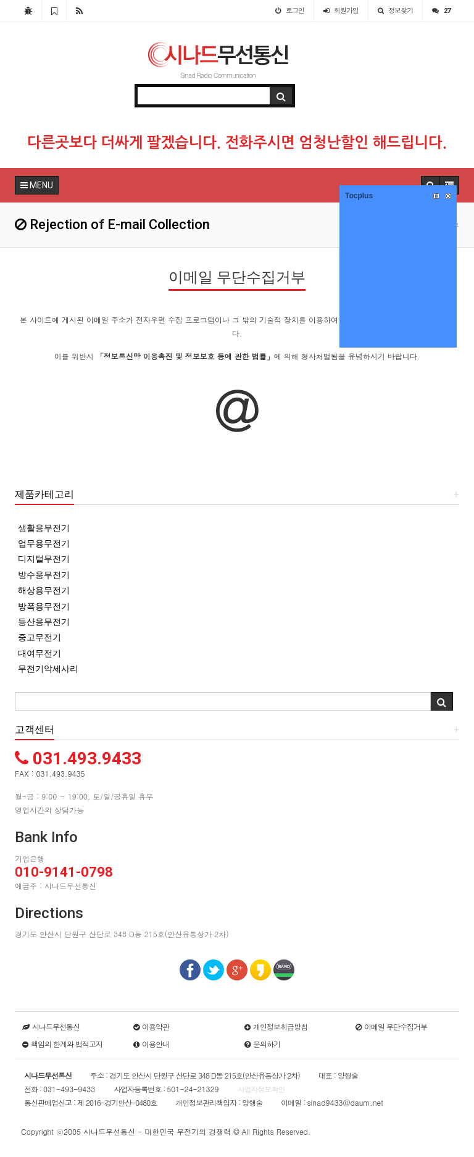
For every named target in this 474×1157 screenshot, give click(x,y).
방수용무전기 (44, 575)
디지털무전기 (44, 559)
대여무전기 (39, 653)
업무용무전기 (44, 543)
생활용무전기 (44, 528)
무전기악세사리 (48, 669)
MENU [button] (36, 185)
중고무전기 (39, 637)
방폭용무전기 (44, 606)
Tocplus (359, 195)
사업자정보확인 (261, 1089)
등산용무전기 (44, 622)
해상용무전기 (44, 590)
